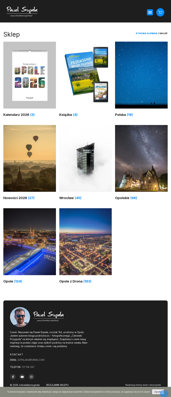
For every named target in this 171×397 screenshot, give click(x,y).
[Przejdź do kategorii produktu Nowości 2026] (29, 163)
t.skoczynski (155, 385)
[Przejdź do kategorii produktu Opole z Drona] (85, 246)
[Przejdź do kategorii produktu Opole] (29, 246)
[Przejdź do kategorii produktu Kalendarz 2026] (29, 80)
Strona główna (146, 33)
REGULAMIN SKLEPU (57, 385)
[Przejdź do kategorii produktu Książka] (85, 80)
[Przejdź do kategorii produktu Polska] (141, 80)
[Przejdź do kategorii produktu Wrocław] (85, 163)
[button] (150, 12)
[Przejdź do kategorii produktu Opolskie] (141, 163)
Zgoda (158, 392)
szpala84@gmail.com (31, 359)
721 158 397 (28, 367)
